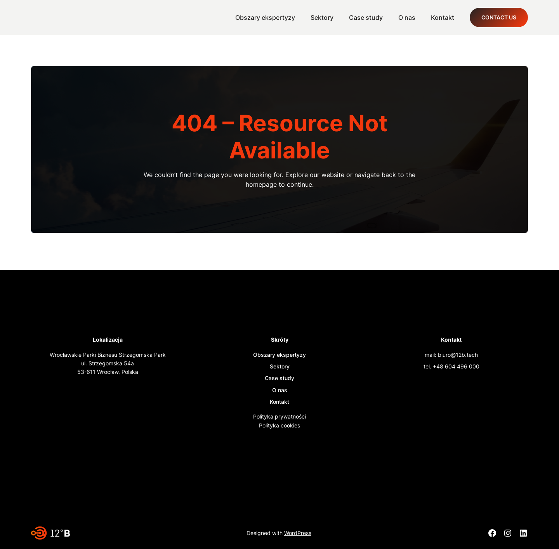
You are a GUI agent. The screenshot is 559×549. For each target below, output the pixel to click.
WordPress (297, 533)
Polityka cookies (279, 425)
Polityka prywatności (279, 416)
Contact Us (498, 17)
